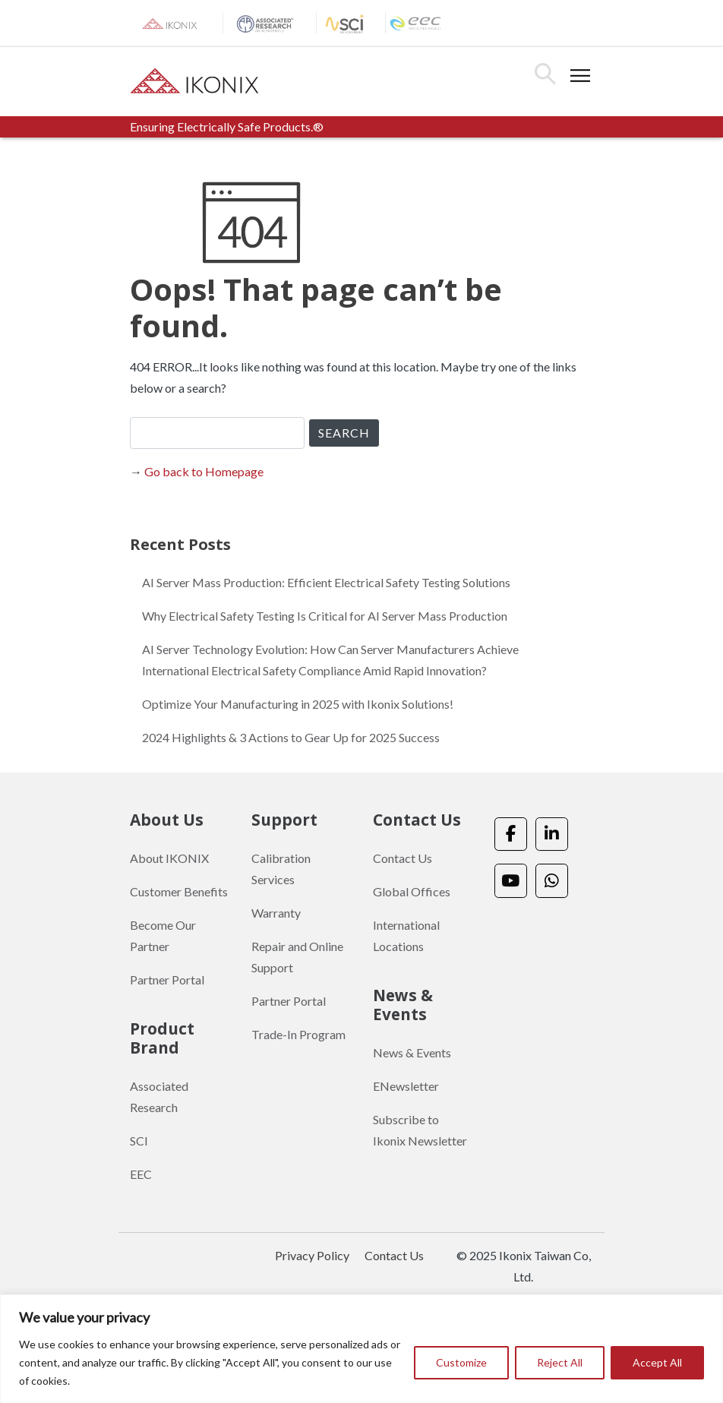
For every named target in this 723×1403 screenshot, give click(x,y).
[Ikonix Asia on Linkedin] (551, 834)
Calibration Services (281, 868)
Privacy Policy (312, 1255)
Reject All (560, 1362)
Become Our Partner (163, 935)
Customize (461, 1362)
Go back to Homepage (204, 471)
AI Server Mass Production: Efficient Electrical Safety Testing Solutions (326, 582)
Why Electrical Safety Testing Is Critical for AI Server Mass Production (324, 615)
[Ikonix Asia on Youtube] (510, 881)
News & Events (412, 1052)
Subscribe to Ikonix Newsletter (420, 1130)
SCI (139, 1140)
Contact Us (402, 858)
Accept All (657, 1362)
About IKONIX (169, 858)
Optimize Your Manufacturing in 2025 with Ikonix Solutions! (297, 704)
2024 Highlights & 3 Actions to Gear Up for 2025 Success (291, 737)
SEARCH (344, 432)
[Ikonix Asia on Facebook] (510, 834)
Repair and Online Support (297, 957)
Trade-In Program (298, 1034)
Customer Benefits (179, 891)
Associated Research (159, 1096)
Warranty (276, 912)
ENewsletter (406, 1086)
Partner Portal (167, 979)
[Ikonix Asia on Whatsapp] (551, 881)
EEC (141, 1174)
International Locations (406, 935)
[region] (361, 1348)
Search (545, 73)
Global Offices (411, 891)
